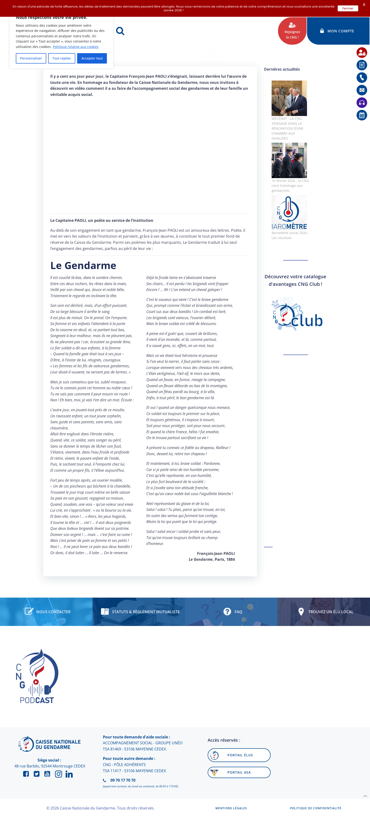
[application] (358, 806)
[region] (61, 39)
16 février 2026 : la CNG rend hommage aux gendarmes (290, 185)
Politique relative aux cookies (76, 46)
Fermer (347, 8)
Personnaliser (31, 58)
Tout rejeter (61, 58)
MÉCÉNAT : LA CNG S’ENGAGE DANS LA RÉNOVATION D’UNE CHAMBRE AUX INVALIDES (287, 128)
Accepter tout (92, 58)
